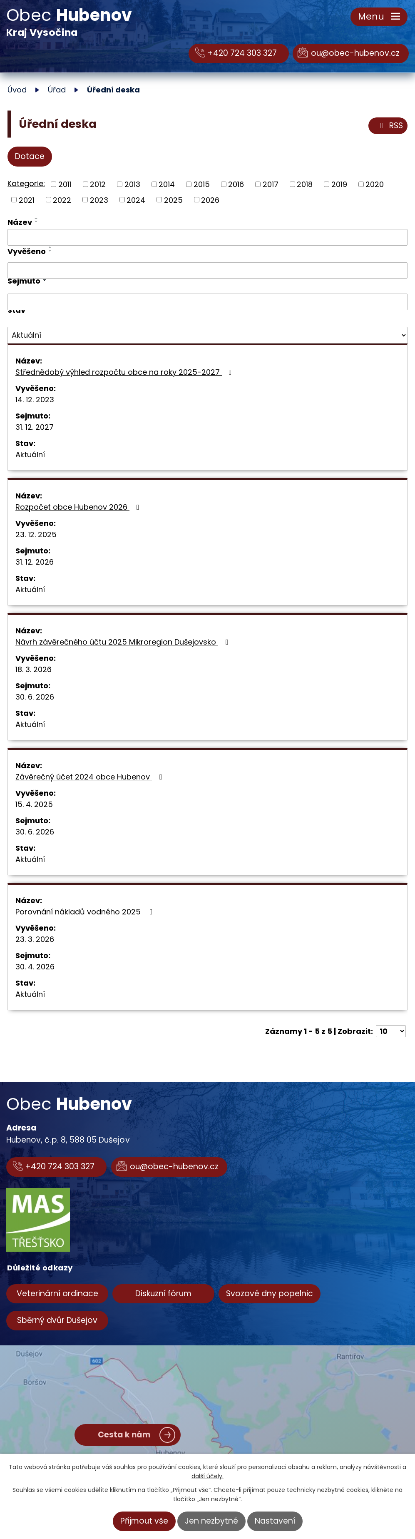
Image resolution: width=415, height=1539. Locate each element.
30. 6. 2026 (34, 697)
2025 (173, 199)
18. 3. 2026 (33, 669)
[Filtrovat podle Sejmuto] (207, 302)
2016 (236, 184)
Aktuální (30, 454)
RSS (390, 126)
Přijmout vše (144, 1521)
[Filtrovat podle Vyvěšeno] (207, 270)
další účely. (207, 1476)
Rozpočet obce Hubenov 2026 (79, 507)
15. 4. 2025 (34, 804)
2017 (270, 184)
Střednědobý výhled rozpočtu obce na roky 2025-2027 (125, 372)
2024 (136, 199)
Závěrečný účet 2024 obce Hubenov (90, 777)
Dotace (30, 156)
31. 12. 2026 (34, 562)
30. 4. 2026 (35, 966)
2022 (62, 199)
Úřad (57, 90)
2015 (202, 184)
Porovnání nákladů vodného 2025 (85, 911)
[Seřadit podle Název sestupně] (36, 221)
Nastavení (275, 1521)
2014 (167, 184)
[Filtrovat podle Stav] (207, 335)
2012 (98, 184)
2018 (305, 184)
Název (19, 222)
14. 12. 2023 (34, 399)
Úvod (17, 90)
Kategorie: (26, 183)
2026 (210, 199)
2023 (99, 199)
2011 (65, 184)
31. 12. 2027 (34, 427)
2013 (132, 184)
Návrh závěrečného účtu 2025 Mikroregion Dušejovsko (123, 642)
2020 (374, 184)
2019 (339, 184)
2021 (27, 199)
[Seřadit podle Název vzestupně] (36, 218)
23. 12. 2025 (36, 534)
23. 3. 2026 (34, 939)
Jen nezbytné (211, 1521)
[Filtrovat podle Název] (207, 237)
